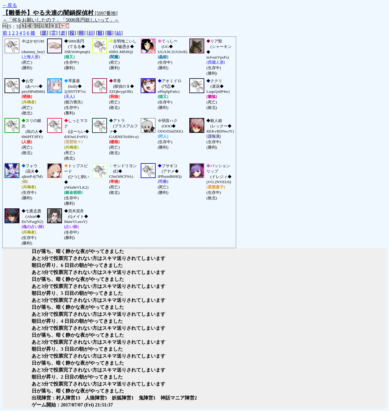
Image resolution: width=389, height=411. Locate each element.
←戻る (9, 5)
